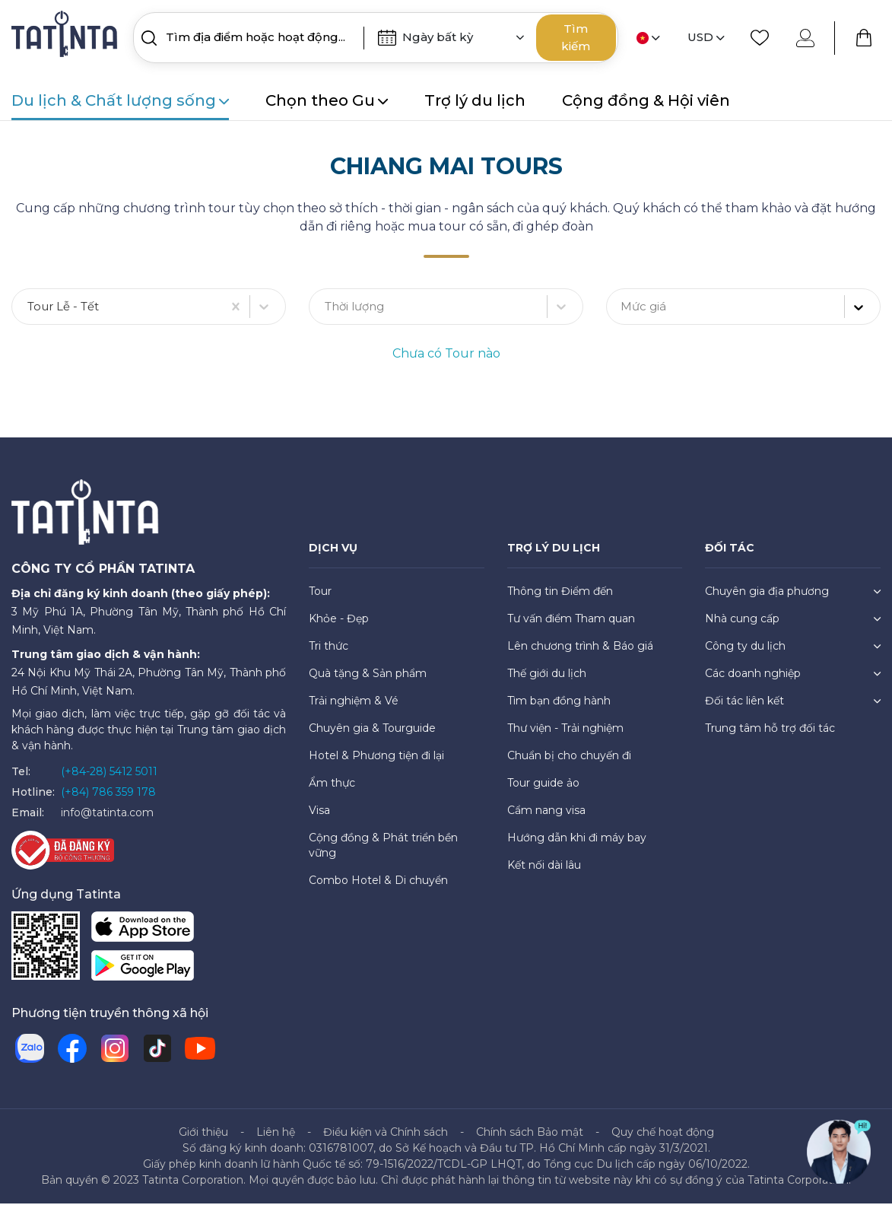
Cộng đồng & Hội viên (646, 100)
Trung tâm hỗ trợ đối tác (770, 729)
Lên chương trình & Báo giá (580, 647)
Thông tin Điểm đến (560, 592)
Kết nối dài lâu (544, 866)
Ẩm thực (332, 784)
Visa (319, 812)
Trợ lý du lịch (474, 100)
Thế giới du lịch (546, 675)
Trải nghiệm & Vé (353, 702)
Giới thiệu (203, 1133)
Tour (320, 592)
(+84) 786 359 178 (108, 793)
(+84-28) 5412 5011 (109, 773)
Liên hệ (275, 1133)
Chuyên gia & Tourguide (372, 729)
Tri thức (328, 647)
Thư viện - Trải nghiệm (565, 729)
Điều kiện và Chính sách (385, 1133)
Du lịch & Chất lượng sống (120, 100)
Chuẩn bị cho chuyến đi (569, 757)
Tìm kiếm (575, 37)
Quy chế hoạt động (662, 1133)
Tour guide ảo (543, 784)
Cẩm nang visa (546, 812)
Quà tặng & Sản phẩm (368, 675)
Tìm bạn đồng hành (559, 702)
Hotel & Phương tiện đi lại (376, 757)
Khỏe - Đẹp (339, 620)
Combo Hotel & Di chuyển (378, 882)
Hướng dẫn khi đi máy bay (576, 839)
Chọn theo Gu (326, 100)
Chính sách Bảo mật (529, 1133)
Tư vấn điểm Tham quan (571, 620)
